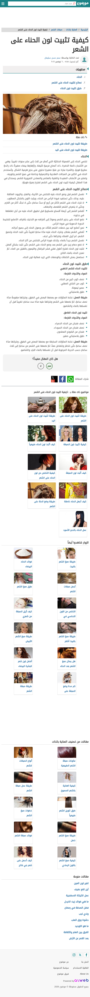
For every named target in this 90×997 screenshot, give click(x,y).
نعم (49, 366)
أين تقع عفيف (81, 889)
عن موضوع (64, 962)
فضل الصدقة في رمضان (76, 908)
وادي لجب (84, 914)
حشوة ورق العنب (80, 920)
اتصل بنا (85, 962)
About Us (84, 974)
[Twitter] (80, 955)
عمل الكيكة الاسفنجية (77, 895)
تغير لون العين (81, 883)
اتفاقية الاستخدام (81, 968)
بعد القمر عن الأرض (79, 938)
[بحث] (74, 4)
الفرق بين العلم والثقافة (76, 932)
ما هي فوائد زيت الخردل (76, 901)
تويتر (54, 379)
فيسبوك (62, 379)
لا (41, 366)
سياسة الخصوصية (61, 968)
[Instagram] (74, 955)
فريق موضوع (63, 974)
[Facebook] (86, 955)
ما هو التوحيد (82, 926)
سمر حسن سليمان (52, 58)
